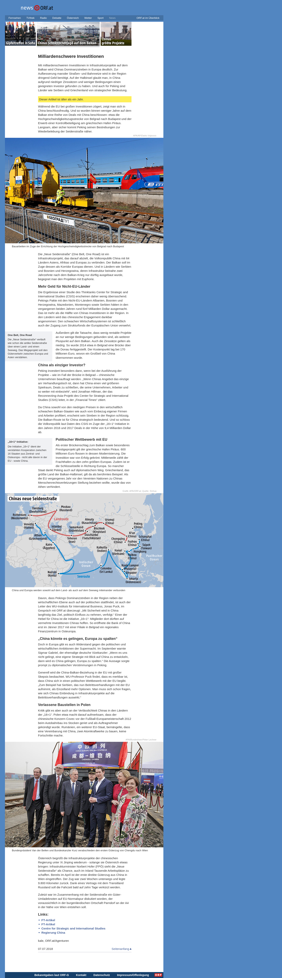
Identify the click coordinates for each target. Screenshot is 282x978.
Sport (100, 17)
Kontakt (81, 975)
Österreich (73, 17)
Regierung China (53, 932)
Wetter (88, 17)
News (112, 17)
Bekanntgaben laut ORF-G (51, 975)
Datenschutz (101, 975)
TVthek (30, 17)
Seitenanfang (120, 948)
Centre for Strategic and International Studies (73, 928)
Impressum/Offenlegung (133, 975)
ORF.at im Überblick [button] (147, 17)
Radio (43, 17)
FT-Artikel (48, 920)
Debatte (56, 17)
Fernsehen (15, 17)
